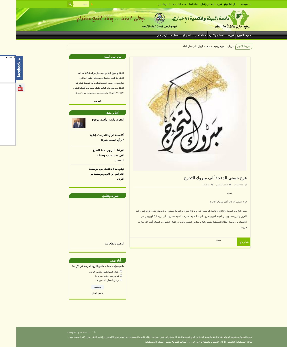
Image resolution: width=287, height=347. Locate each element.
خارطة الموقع (214, 4)
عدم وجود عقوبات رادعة (91, 276)
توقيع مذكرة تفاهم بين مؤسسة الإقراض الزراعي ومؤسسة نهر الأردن (90, 173)
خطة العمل (177, 4)
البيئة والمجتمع (206, 185)
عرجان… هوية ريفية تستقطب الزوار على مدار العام (192, 46)
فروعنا (203, 4)
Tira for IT (69, 332)
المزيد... (81, 100)
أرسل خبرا (146, 4)
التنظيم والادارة (191, 4)
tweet (213, 193)
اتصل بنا (156, 4)
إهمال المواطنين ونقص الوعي (88, 271)
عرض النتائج (81, 293)
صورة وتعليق (94, 196)
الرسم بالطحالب (98, 243)
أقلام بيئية (96, 113)
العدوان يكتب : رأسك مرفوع (92, 119)
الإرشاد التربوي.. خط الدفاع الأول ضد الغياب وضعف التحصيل (92, 155)
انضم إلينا (166, 4)
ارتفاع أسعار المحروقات (91, 280)
